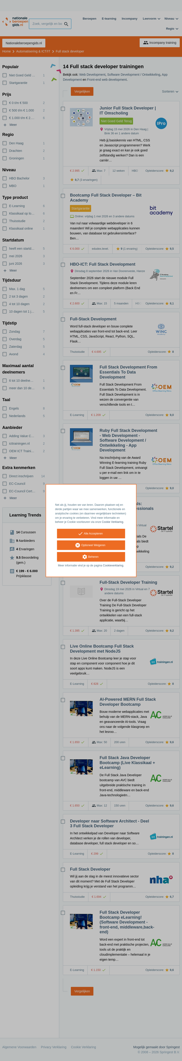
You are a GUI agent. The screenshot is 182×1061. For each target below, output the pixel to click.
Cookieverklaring (113, 565)
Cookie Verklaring (112, 522)
